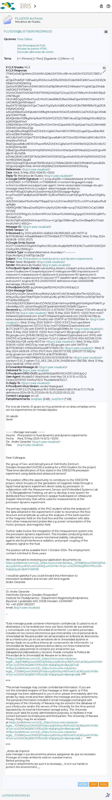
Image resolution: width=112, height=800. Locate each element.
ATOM (83, 784)
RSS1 (94, 784)
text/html (57, 399)
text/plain (36, 399)
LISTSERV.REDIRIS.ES (16, 795)
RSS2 (103, 784)
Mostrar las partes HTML (32, 48)
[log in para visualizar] (36, 169)
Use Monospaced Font (31, 45)
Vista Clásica (24, 39)
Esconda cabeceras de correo (35, 52)
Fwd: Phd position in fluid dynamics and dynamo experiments (54, 258)
